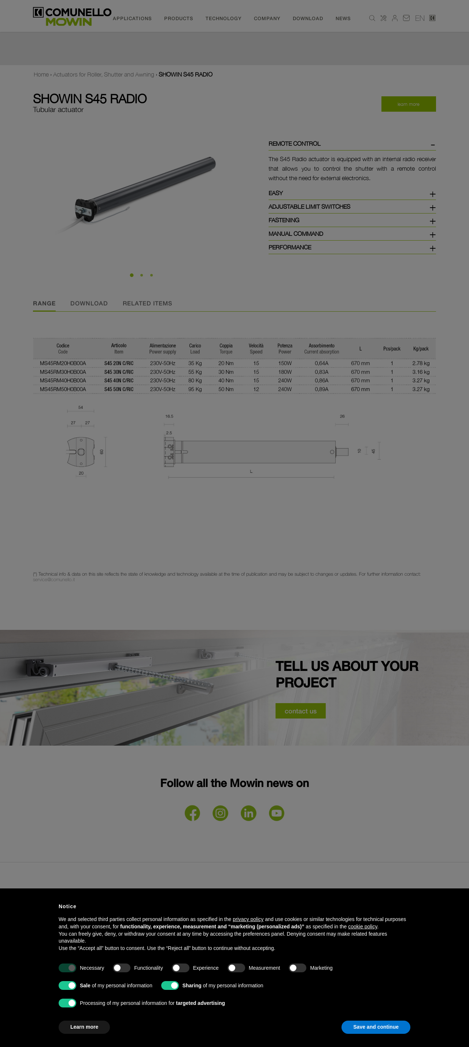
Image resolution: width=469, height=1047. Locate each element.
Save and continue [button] (376, 1027)
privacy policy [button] (248, 919)
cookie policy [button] (362, 926)
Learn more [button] (84, 1027)
